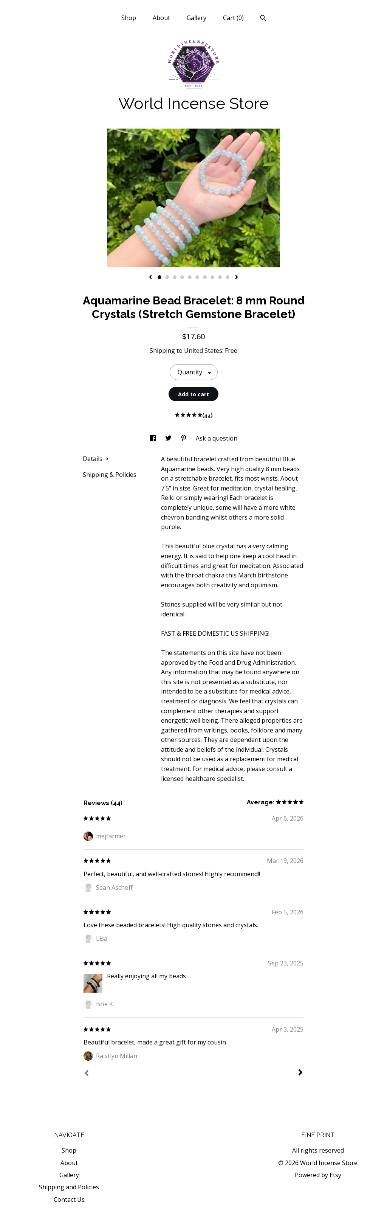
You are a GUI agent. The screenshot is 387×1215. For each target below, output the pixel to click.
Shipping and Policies (69, 1187)
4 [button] (182, 277)
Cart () (233, 18)
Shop (128, 18)
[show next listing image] (236, 277)
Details (96, 459)
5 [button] (190, 277)
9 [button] (220, 277)
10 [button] (227, 277)
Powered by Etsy (318, 1175)
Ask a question (216, 438)
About (161, 18)
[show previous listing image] (150, 277)
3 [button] (174, 277)
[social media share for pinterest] (184, 438)
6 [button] (197, 277)
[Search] (263, 19)
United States (203, 350)
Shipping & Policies (109, 474)
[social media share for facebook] (154, 438)
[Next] (300, 1073)
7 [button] (205, 277)
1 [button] (159, 277)
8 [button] (212, 277)
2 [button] (167, 277)
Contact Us (69, 1199)
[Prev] (87, 1074)
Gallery (196, 18)
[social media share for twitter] (169, 438)
